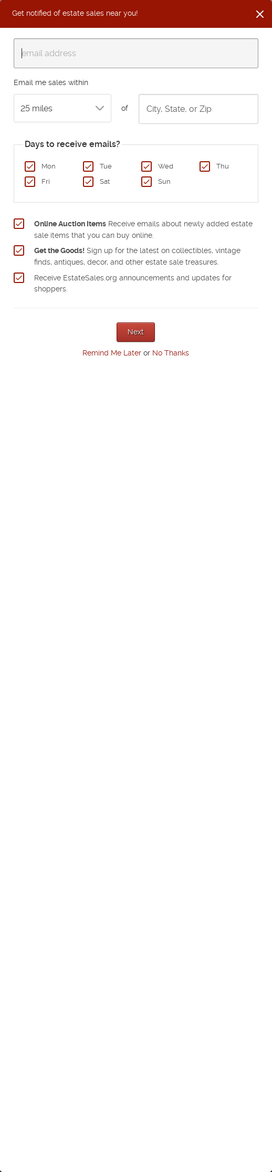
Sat (105, 181)
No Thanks (170, 353)
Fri (45, 181)
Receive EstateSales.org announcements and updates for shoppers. (133, 284)
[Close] (260, 14)
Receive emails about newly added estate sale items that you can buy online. (143, 229)
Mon (48, 166)
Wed (165, 166)
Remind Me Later (111, 353)
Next (136, 332)
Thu (222, 166)
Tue (106, 166)
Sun (164, 181)
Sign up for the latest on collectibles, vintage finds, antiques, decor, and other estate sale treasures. (137, 256)
